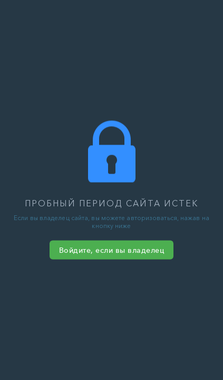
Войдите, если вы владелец (111, 250)
